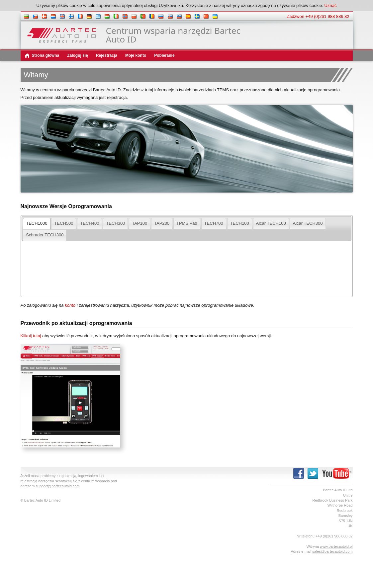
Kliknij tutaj (31, 335)
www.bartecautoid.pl (336, 546)
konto (70, 305)
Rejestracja (106, 55)
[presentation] (36, 223)
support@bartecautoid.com (57, 486)
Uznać (331, 5)
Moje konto (135, 55)
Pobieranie (164, 55)
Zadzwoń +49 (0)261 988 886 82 (318, 16)
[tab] (36, 223)
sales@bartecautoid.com (332, 551)
